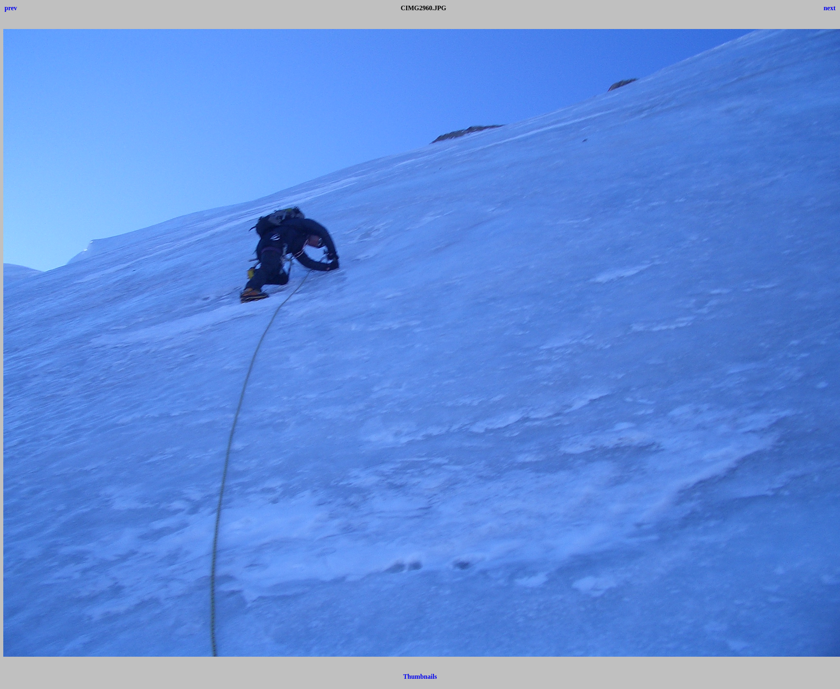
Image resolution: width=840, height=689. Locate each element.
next (830, 7)
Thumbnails (420, 676)
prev (10, 7)
